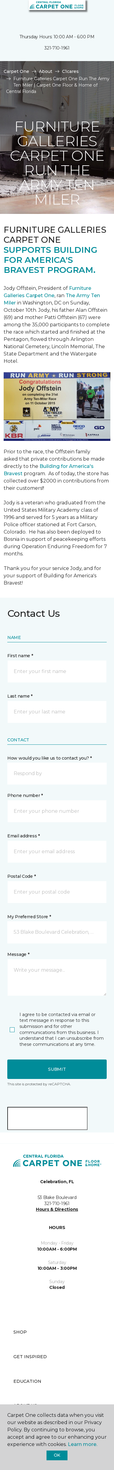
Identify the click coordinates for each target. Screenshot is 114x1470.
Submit (57, 1069)
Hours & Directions (57, 1209)
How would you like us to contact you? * (49, 758)
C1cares (70, 71)
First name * (20, 656)
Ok (57, 1455)
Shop (20, 1332)
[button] (91, 12)
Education (27, 1381)
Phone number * (25, 795)
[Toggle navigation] (9, 12)
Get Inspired (30, 1356)
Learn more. (82, 1444)
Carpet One (16, 71)
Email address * (23, 836)
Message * (18, 954)
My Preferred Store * (29, 917)
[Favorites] (98, 12)
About (45, 71)
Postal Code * (21, 876)
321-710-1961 (57, 48)
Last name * (20, 696)
